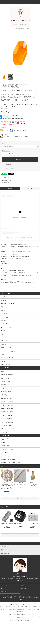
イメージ (30, 188)
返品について (4, 166)
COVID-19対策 (4, 452)
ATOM (21, 599)
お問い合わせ (3, 591)
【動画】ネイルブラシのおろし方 (9, 459)
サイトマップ (4, 439)
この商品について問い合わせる (7, 180)
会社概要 (3, 442)
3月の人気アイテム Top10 (7, 456)
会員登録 (22, 585)
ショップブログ (34, 597)
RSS (18, 599)
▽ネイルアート (4, 94)
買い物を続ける (4, 182)
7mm (16, 85)
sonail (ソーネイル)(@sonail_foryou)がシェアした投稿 (20, 237)
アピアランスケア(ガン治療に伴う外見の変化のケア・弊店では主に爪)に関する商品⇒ (15, 616)
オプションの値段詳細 (6, 164)
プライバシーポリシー (18, 597)
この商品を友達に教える (6, 177)
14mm (16, 86)
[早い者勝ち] (13, 118)
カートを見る (23, 588)
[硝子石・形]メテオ (28, 89)
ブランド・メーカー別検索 (10, 87)
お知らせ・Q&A (5, 445)
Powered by (19, 620)
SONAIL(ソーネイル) (19, 87)
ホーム (3, 84)
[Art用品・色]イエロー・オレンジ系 (21, 84)
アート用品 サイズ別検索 (9, 85)
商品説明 (10, 188)
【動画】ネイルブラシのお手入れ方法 (10, 462)
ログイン (2, 588)
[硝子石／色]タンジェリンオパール (31, 90)
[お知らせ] (11, 116)
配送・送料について (23, 596)
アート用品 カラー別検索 (9, 84)
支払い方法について (14, 596)
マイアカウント (4, 585)
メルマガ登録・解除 (26, 597)
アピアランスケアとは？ (7, 449)
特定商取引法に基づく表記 (7, 168)
